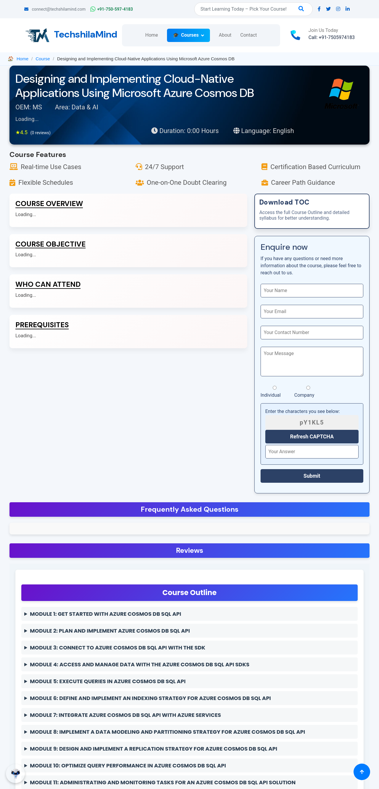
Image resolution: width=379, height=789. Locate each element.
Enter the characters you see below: (302, 411)
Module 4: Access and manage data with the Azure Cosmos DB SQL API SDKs (139, 664)
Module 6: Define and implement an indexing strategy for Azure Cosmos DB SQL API (150, 698)
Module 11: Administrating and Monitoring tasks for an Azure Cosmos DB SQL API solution (163, 782)
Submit (311, 476)
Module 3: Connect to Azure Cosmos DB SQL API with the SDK (117, 647)
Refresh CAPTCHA (312, 437)
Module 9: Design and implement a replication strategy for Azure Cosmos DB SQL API (153, 748)
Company (308, 392)
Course (43, 58)
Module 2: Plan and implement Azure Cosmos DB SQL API (110, 630)
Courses (190, 35)
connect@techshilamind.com (55, 9)
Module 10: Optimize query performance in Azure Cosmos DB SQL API (128, 765)
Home (151, 35)
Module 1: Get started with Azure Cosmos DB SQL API (105, 614)
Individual (275, 392)
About (225, 35)
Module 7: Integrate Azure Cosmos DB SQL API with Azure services (125, 715)
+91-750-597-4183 (111, 9)
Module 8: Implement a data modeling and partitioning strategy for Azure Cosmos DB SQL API (167, 731)
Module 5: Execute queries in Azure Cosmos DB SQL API (108, 681)
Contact (248, 35)
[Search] (253, 9)
